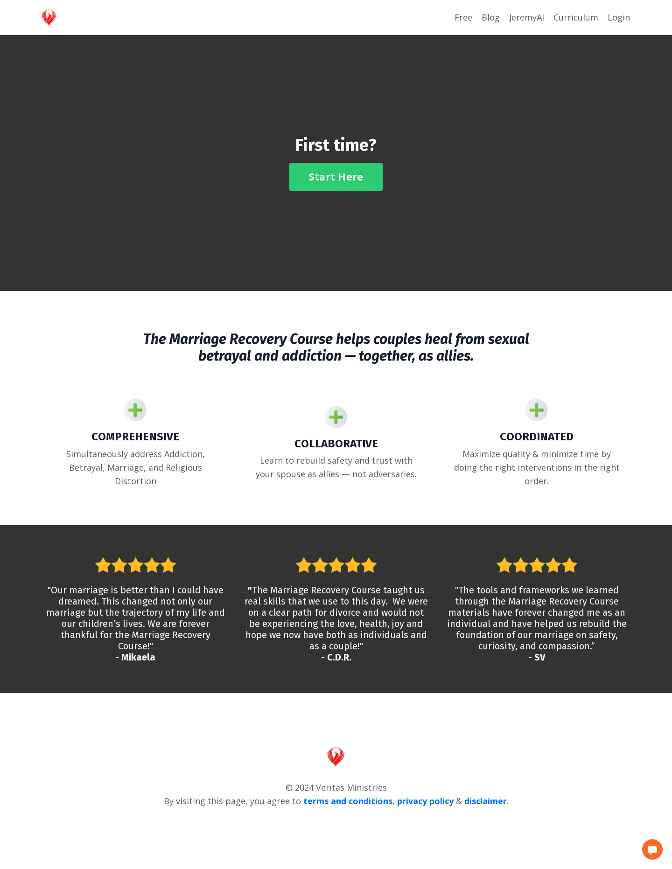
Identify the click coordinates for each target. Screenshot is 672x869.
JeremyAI (526, 17)
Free (463, 17)
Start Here (336, 176)
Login (619, 17)
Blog (491, 17)
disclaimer (485, 800)
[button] (652, 849)
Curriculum (575, 17)
